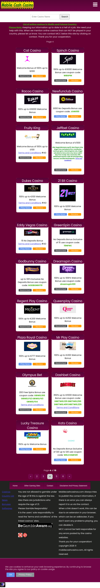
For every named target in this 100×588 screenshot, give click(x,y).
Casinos (6, 491)
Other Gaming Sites (32, 486)
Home (15, 486)
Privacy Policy (25, 575)
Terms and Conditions (29, 152)
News (5, 500)
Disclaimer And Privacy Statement (73, 486)
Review (39, 76)
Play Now (60, 116)
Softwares (7, 508)
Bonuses (6, 504)
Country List (8, 495)
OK (10, 575)
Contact (50, 486)
